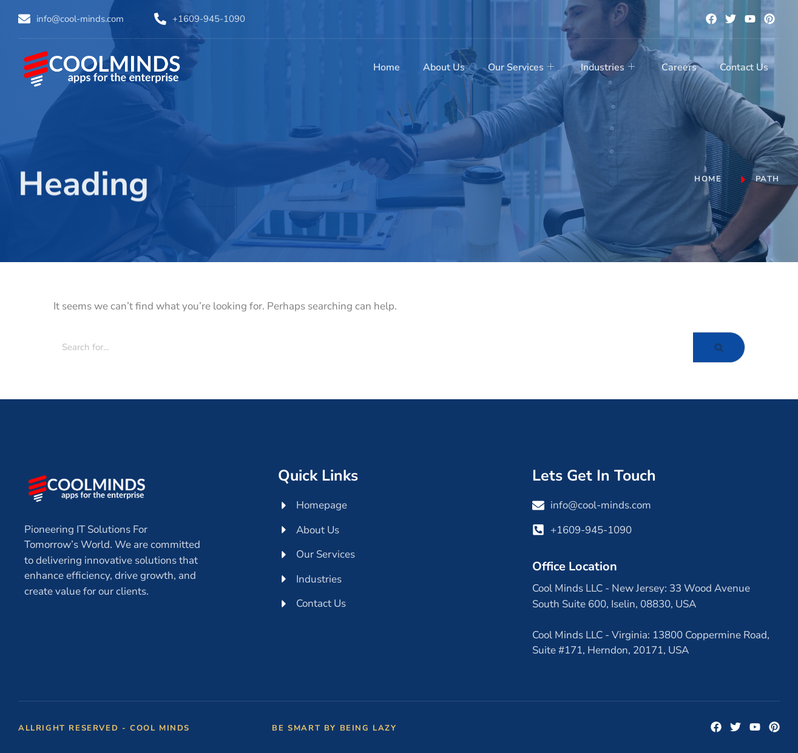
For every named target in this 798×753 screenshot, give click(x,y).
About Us (449, 66)
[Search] (373, 347)
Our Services (525, 66)
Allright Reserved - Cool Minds (104, 728)
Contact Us (744, 66)
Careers (680, 66)
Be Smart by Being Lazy (334, 728)
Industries (611, 66)
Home (393, 66)
